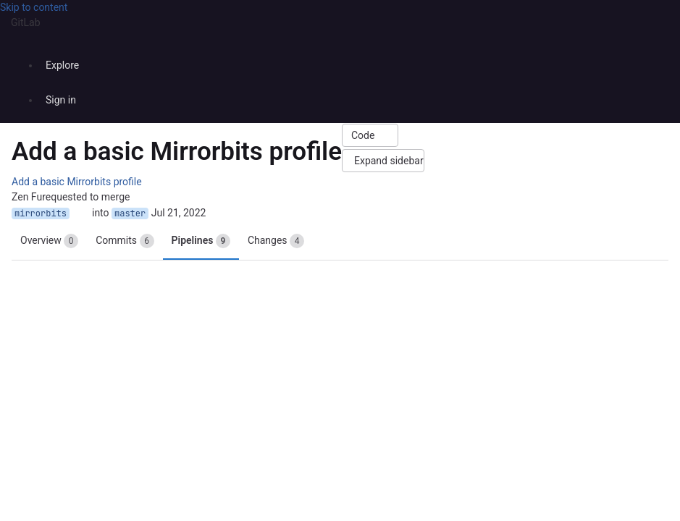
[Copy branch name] (81, 213)
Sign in (61, 100)
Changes (276, 241)
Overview (49, 241)
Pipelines (201, 241)
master (130, 213)
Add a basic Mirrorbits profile (77, 181)
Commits (125, 241)
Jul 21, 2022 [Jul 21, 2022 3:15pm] (178, 213)
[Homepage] (338, 42)
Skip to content (33, 7)
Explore (62, 65)
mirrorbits (40, 213)
